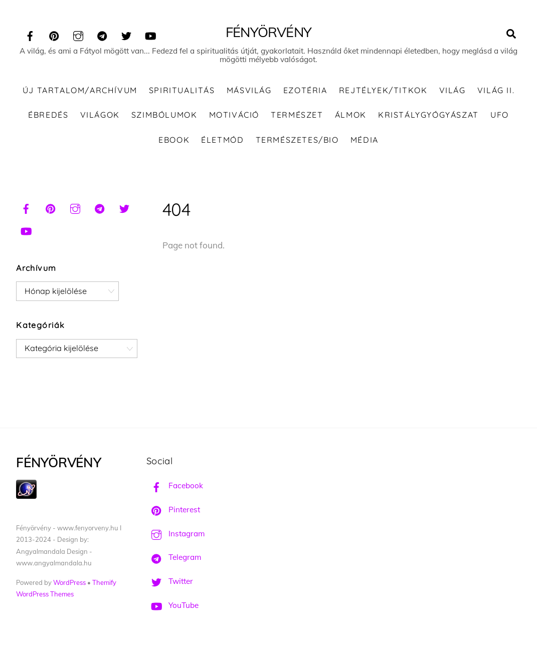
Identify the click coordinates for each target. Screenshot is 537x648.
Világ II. (495, 90)
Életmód (222, 140)
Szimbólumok (164, 115)
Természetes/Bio (297, 140)
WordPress (69, 582)
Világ (452, 90)
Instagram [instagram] (175, 533)
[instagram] (78, 34)
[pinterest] (54, 34)
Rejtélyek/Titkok (383, 90)
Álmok (351, 115)
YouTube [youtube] (172, 605)
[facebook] (30, 34)
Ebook (174, 140)
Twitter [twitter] (169, 581)
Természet (297, 115)
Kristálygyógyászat (428, 115)
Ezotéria (305, 90)
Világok (100, 115)
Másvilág (249, 90)
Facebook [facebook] (174, 485)
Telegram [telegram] (173, 557)
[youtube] (150, 34)
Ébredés (48, 115)
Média (364, 140)
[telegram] (102, 34)
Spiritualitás (182, 90)
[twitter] (126, 34)
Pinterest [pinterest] (173, 509)
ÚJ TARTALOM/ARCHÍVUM (80, 90)
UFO (499, 115)
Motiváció (234, 115)
